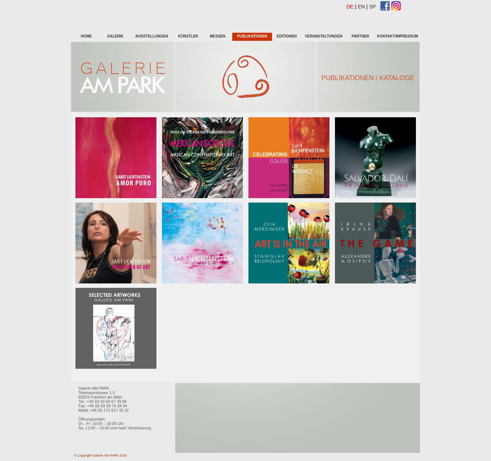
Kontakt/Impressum (397, 36)
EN (361, 7)
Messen (217, 36)
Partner (360, 36)
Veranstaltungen (323, 36)
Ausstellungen (151, 36)
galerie (115, 36)
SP (372, 7)
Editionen (287, 36)
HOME (86, 36)
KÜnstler (188, 36)
